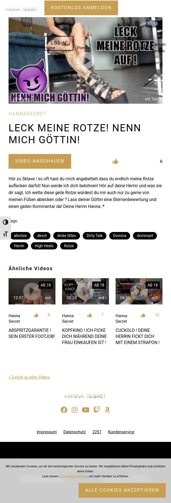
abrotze (20, 235)
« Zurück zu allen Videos (29, 377)
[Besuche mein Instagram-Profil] (75, 410)
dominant (145, 235)
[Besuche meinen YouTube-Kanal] (85, 410)
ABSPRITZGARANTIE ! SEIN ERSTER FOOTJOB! (32, 333)
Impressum (47, 432)
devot (42, 235)
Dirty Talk (95, 235)
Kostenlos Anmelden (81, 7)
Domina (119, 235)
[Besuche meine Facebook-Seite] (64, 410)
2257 (96, 432)
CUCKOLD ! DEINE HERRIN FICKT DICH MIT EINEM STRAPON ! (138, 336)
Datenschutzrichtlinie (73, 476)
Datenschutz (74, 432)
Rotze (69, 246)
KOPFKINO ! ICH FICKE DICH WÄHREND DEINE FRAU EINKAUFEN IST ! (84, 336)
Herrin (19, 246)
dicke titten (66, 235)
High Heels (44, 246)
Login (59, 43)
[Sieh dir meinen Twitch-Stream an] (96, 410)
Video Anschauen (40, 161)
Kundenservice (121, 432)
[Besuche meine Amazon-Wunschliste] (107, 410)
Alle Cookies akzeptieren (122, 490)
